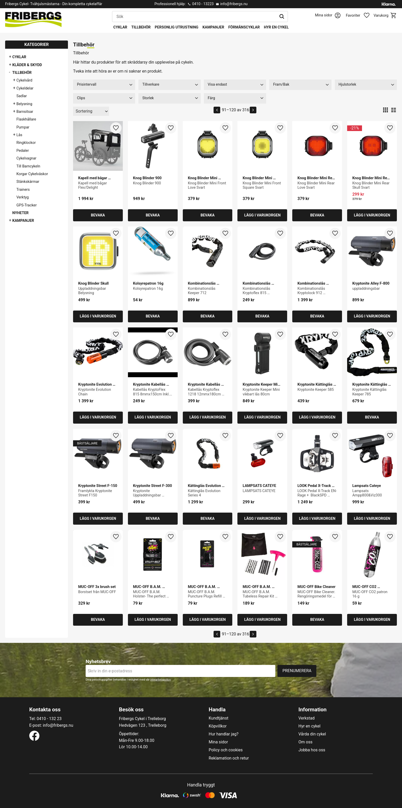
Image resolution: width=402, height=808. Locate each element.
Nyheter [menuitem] (20, 213)
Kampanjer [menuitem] (213, 27)
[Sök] (282, 16)
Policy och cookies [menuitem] (226, 750)
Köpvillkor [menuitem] (218, 726)
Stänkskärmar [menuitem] (27, 181)
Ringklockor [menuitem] (26, 143)
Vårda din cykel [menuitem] (312, 734)
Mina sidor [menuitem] (218, 742)
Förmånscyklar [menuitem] (244, 27)
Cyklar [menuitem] (120, 27)
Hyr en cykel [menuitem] (276, 27)
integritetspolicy (160, 679)
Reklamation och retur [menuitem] (229, 758)
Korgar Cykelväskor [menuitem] (32, 174)
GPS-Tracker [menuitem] (26, 205)
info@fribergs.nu (234, 4)
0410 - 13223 (203, 4)
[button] (360, 15)
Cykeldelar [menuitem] (24, 88)
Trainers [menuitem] (23, 189)
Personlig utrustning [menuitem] (176, 27)
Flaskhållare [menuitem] (26, 119)
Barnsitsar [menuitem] (24, 111)
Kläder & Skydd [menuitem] (27, 65)
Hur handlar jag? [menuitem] (223, 734)
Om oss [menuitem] (305, 742)
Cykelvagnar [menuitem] (26, 158)
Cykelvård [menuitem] (24, 80)
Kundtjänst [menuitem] (218, 718)
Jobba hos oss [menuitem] (311, 750)
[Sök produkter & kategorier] (194, 16)
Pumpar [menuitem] (22, 127)
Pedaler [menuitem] (22, 150)
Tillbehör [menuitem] (140, 27)
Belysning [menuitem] (24, 104)
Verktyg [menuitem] (22, 197)
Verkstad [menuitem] (306, 718)
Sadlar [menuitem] (21, 96)
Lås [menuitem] (19, 135)
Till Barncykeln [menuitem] (28, 166)
